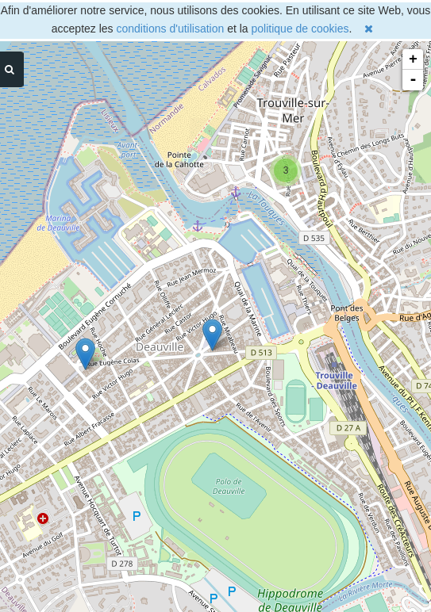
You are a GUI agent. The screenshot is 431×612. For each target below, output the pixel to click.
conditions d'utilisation (171, 28)
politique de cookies (300, 28)
